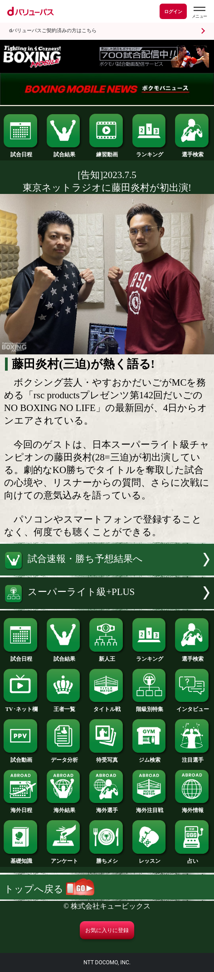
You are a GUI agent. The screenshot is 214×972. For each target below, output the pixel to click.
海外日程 (21, 807)
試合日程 (21, 152)
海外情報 (192, 807)
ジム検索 (150, 757)
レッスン (150, 858)
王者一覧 (64, 706)
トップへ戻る (49, 889)
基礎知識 (21, 858)
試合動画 (21, 757)
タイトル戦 (107, 706)
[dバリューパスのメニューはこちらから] (199, 12)
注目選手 (192, 757)
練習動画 (107, 152)
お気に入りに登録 (107, 930)
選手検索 (192, 152)
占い (192, 858)
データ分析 (64, 757)
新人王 (107, 656)
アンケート (64, 858)
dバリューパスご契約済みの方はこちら (53, 31)
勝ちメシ (107, 858)
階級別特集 (150, 706)
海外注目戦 (150, 807)
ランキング (150, 152)
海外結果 (64, 807)
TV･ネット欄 (21, 706)
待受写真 (107, 757)
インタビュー (192, 706)
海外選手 (107, 807)
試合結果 (64, 152)
